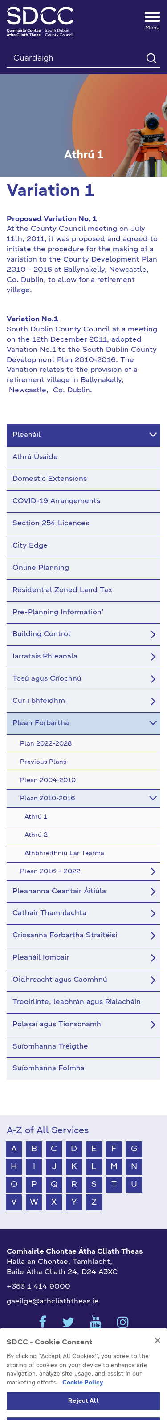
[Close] (157, 1352)
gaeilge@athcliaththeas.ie (53, 1301)
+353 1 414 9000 (38, 1287)
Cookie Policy (82, 1394)
